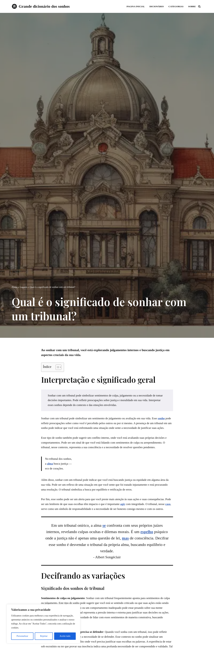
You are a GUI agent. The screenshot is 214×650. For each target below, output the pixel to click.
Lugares (23, 287)
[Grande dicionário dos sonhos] (41, 6)
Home (14, 287)
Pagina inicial (135, 6)
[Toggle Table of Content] (57, 367)
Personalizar (22, 636)
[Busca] (199, 6)
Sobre (192, 6)
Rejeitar (43, 636)
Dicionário (156, 6)
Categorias (175, 6)
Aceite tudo (65, 636)
